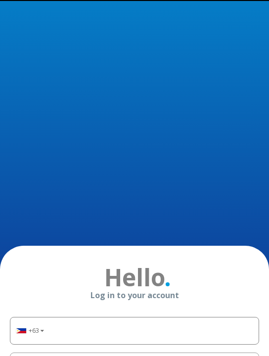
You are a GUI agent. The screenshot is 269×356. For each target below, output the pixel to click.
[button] (29, 180)
